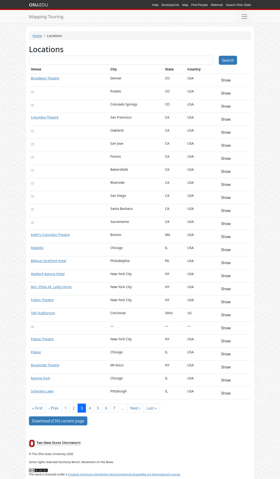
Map (185, 5)
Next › (135, 408)
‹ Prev (54, 408)
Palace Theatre (42, 339)
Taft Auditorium (43, 313)
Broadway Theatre (45, 78)
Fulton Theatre (42, 300)
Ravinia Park (40, 378)
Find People (199, 5)
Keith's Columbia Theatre (50, 234)
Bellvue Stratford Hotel (48, 260)
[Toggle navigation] (244, 16)
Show (226, 80)
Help (155, 5)
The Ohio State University (38, 5)
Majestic (37, 247)
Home (37, 35)
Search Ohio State (238, 5)
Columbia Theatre (45, 117)
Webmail (217, 5)
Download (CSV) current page (58, 421)
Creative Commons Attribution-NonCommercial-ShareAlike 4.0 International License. (124, 474)
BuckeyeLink (170, 5)
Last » (152, 408)
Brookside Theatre (45, 365)
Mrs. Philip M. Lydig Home (51, 287)
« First (37, 408)
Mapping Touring (46, 16)
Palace (36, 352)
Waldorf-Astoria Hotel (48, 274)
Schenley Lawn (42, 391)
